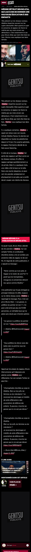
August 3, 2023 (8, 453)
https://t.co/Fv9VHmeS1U (12, 352)
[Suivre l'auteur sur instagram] (27, 545)
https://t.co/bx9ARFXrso (19, 324)
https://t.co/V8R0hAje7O (12, 445)
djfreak (20, 42)
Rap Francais (9, 6)
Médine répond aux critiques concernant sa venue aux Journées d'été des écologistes (12, 470)
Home (3, 6)
